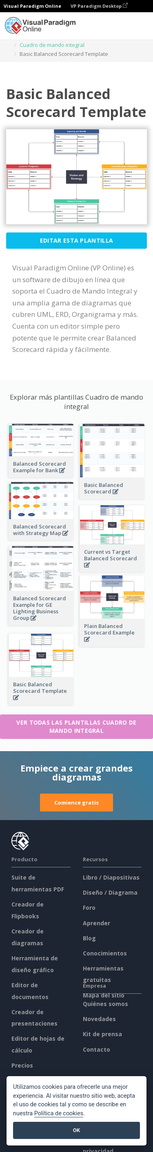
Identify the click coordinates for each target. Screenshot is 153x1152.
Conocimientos (105, 953)
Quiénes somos (105, 1004)
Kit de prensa (102, 1034)
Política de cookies (59, 1113)
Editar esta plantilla (76, 240)
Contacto (96, 1049)
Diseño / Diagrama (110, 892)
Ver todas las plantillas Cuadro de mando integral (76, 726)
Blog (89, 938)
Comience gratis (76, 802)
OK (76, 1130)
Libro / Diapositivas (111, 877)
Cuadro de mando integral (52, 45)
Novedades (99, 1019)
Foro (89, 907)
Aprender (96, 923)
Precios (22, 1065)
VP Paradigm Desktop (99, 6)
